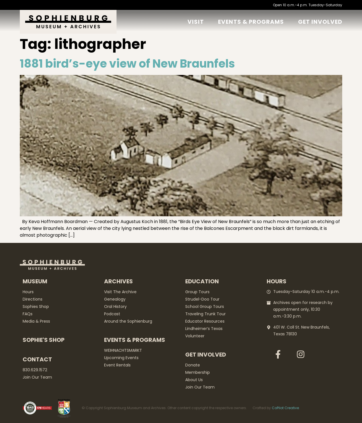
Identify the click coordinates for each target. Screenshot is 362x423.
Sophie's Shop (43, 340)
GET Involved (320, 22)
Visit (196, 22)
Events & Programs (251, 22)
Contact (37, 359)
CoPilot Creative (285, 407)
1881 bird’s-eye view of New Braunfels (127, 64)
